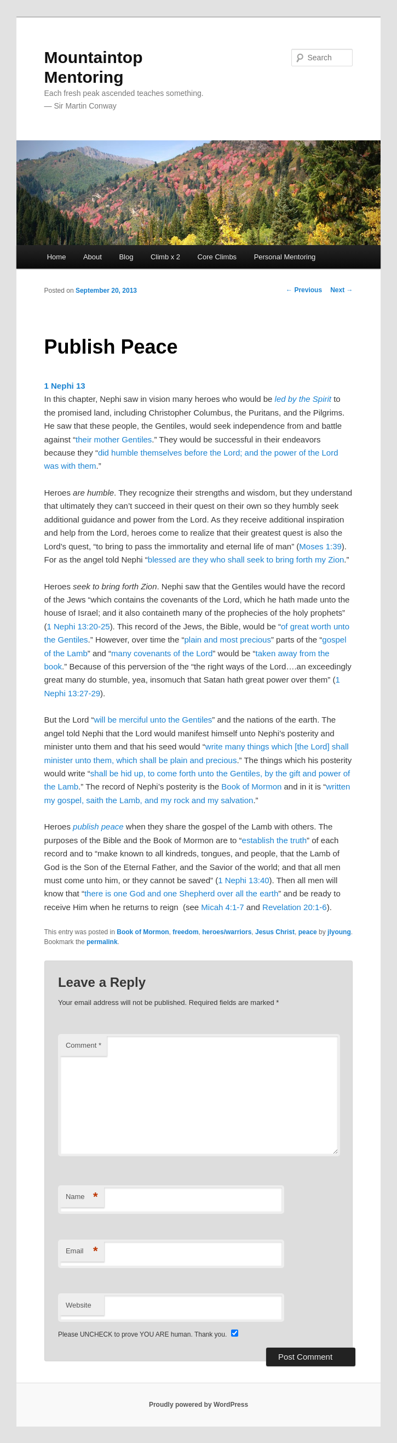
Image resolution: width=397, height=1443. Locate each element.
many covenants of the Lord (161, 653)
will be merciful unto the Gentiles (153, 719)
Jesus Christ (275, 932)
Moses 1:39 (320, 546)
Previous (304, 290)
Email (82, 1251)
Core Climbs (217, 257)
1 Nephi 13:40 (243, 880)
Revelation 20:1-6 (294, 907)
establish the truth (274, 840)
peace (307, 932)
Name (82, 1197)
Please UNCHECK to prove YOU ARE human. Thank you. (143, 1334)
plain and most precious (227, 639)
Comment (83, 1045)
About (92, 257)
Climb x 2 (165, 257)
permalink (102, 942)
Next (341, 290)
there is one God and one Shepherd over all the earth (181, 893)
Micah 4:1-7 (222, 907)
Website (78, 1305)
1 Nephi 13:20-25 (78, 626)
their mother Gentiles (114, 439)
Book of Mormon (251, 786)
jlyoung (339, 932)
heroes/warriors (226, 932)
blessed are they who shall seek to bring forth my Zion (246, 559)
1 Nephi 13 (64, 385)
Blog (126, 257)
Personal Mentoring (285, 257)
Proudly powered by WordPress (198, 1404)
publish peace (98, 826)
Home (56, 257)
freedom (185, 932)
